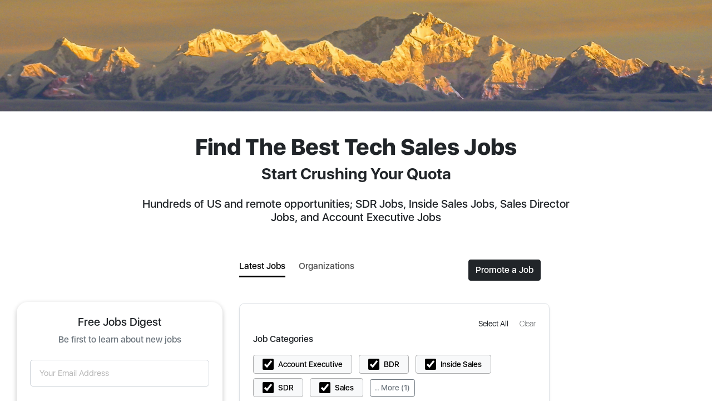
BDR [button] (391, 364)
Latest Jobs (262, 266)
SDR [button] (286, 387)
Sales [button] (344, 387)
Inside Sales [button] (461, 364)
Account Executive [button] (310, 364)
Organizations (326, 266)
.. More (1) (392, 387)
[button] (494, 323)
